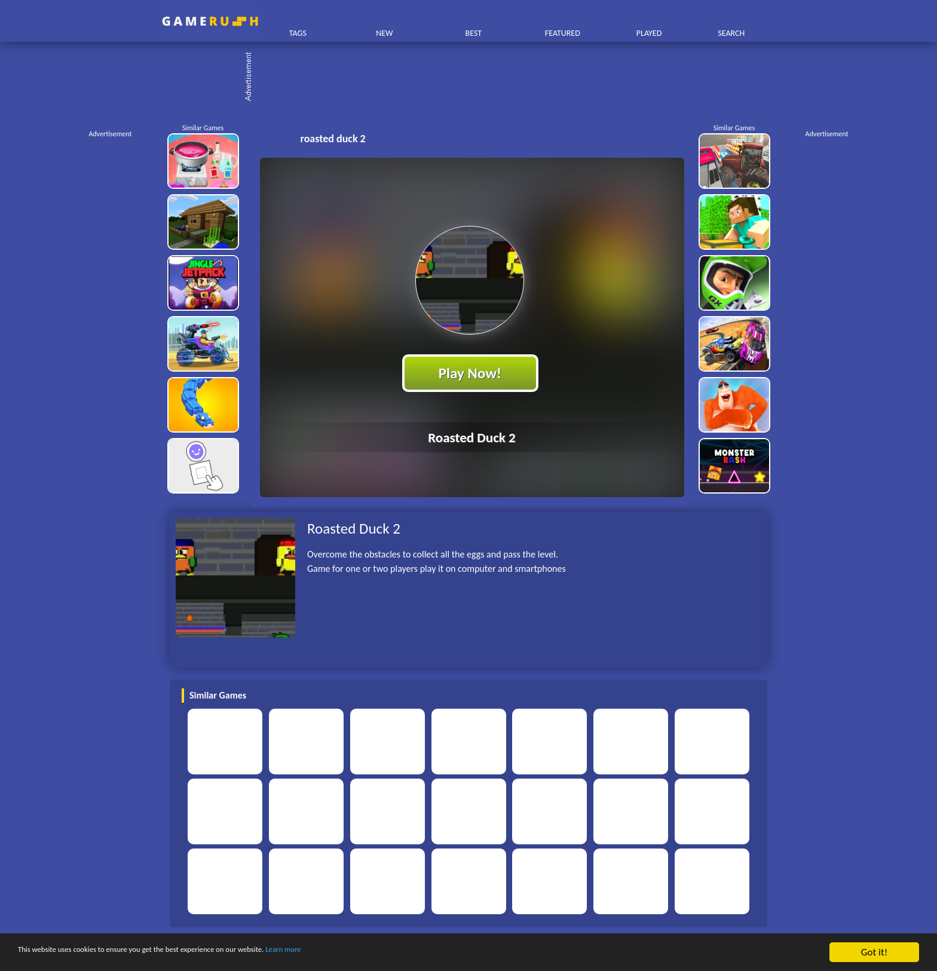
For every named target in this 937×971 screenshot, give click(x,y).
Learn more (373, 953)
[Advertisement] (474, 78)
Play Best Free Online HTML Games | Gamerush (210, 21)
